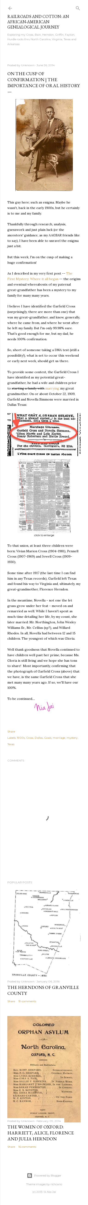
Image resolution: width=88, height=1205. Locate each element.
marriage (59, 737)
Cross (29, 737)
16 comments (27, 1146)
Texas (10, 744)
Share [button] (11, 731)
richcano (56, 1184)
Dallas (39, 737)
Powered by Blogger (44, 1175)
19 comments (27, 1001)
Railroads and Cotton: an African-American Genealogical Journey (38, 22)
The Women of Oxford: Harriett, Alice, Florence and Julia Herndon (40, 1133)
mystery (72, 737)
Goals (47, 737)
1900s (21, 737)
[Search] (78, 7)
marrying (52, 388)
